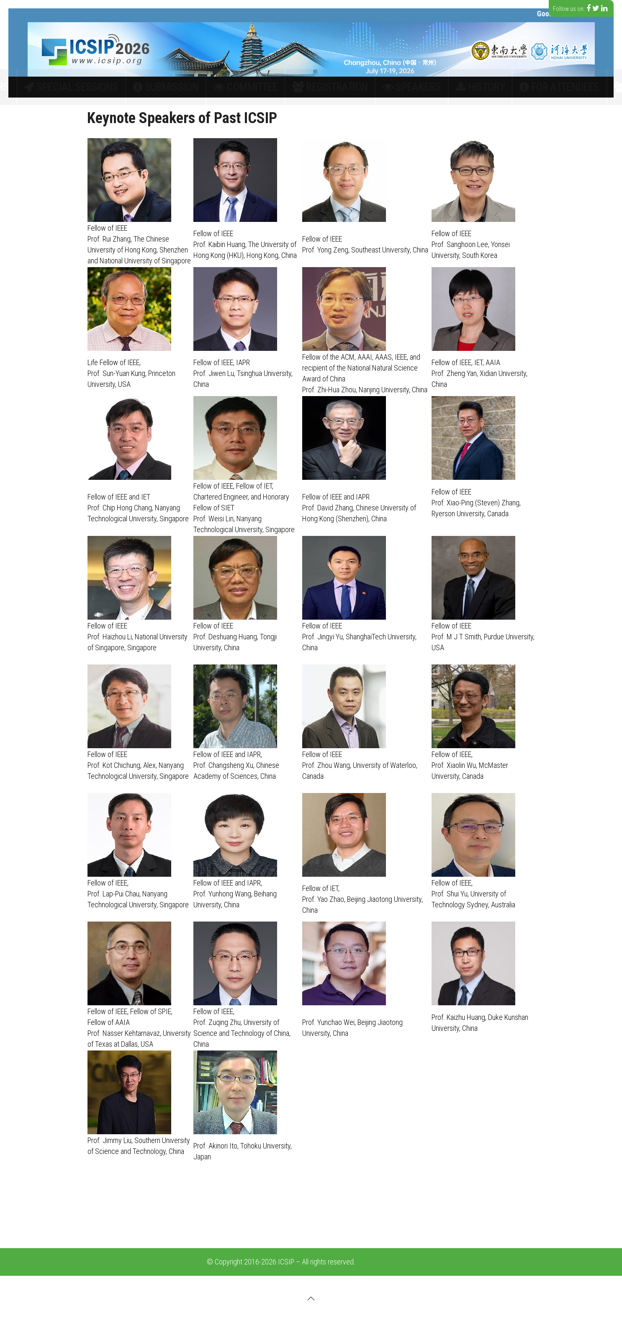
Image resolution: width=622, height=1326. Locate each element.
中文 (546, 87)
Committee (272, 87)
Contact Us (508, 87)
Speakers (370, 87)
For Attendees (456, 87)
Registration (322, 87)
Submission (226, 87)
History (410, 87)
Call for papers (108, 87)
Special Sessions (171, 87)
